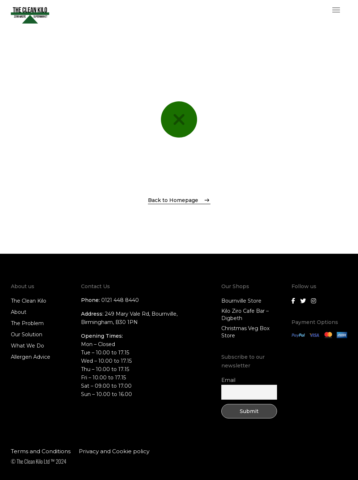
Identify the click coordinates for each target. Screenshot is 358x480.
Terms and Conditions (41, 451)
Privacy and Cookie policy (114, 451)
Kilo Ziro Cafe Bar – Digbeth (245, 314)
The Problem (27, 323)
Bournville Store (241, 301)
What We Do (27, 345)
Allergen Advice (30, 357)
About (18, 312)
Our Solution (26, 334)
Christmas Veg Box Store (245, 332)
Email (228, 380)
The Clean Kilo (28, 301)
